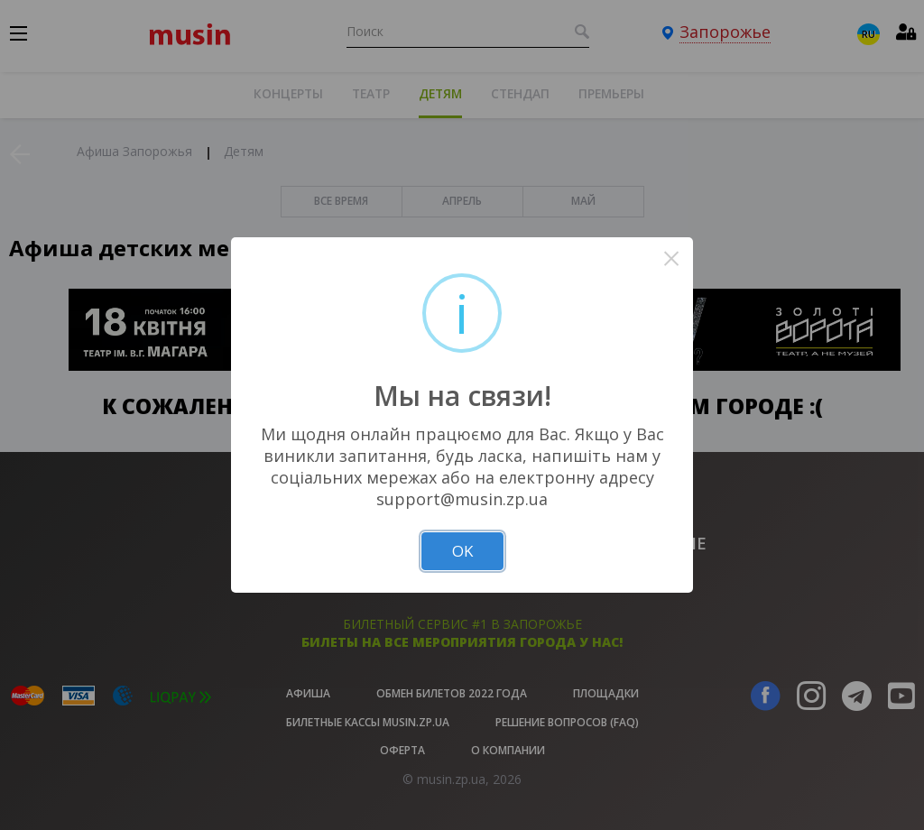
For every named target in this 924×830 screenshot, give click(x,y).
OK (462, 550)
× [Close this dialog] (671, 258)
